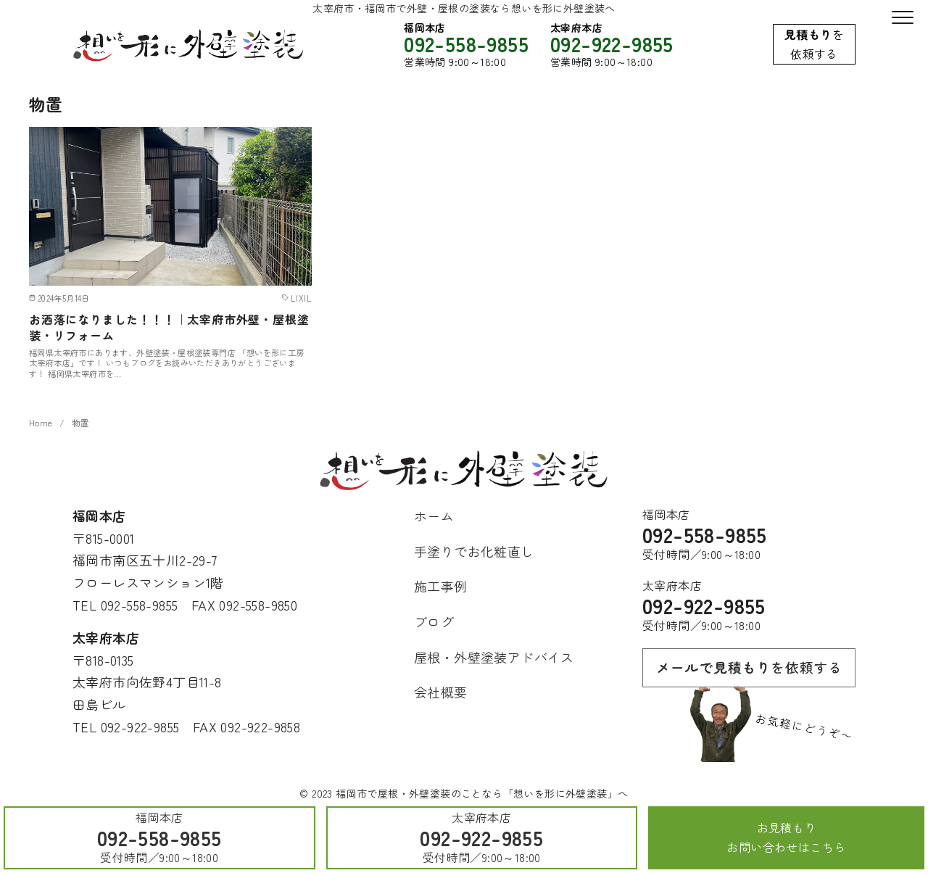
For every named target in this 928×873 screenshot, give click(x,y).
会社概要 (441, 691)
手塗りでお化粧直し (474, 551)
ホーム (434, 515)
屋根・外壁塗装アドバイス (494, 656)
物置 (81, 422)
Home (41, 422)
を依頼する (814, 43)
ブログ (434, 621)
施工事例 (441, 585)
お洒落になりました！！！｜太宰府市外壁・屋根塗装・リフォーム (169, 327)
